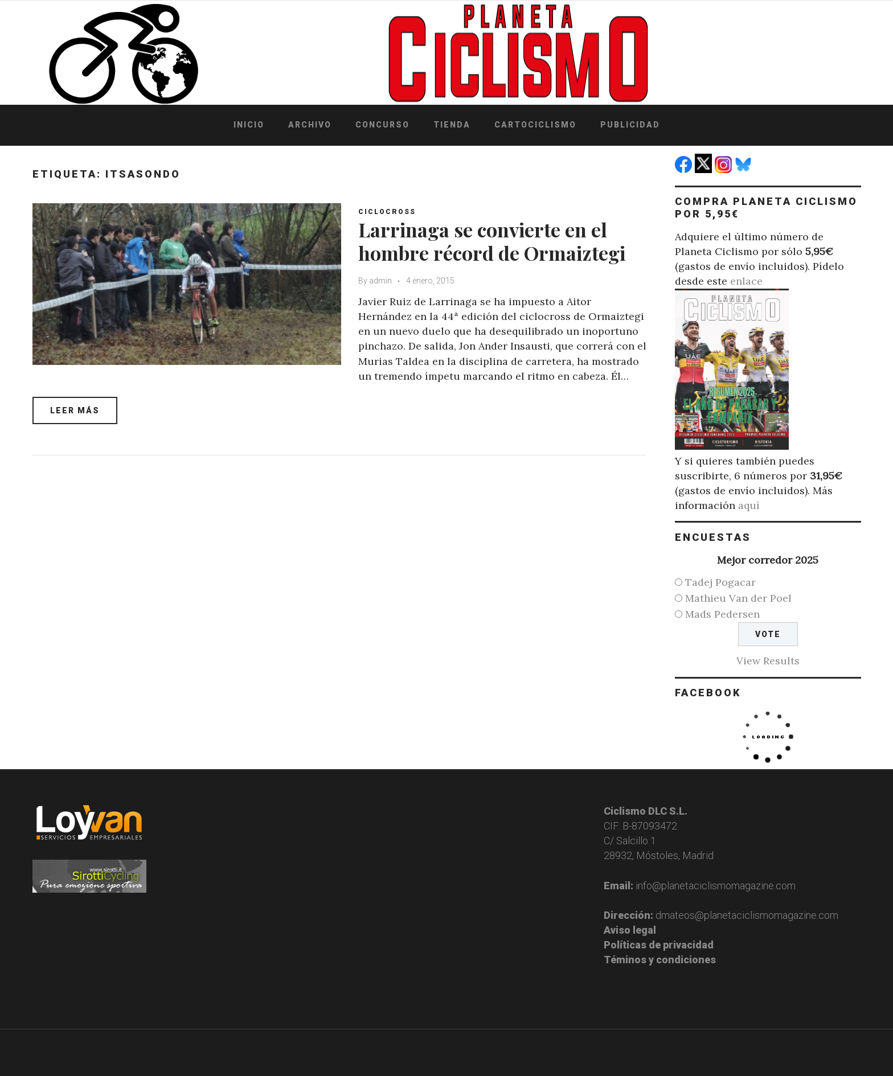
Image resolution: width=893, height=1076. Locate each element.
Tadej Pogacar (720, 582)
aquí (749, 505)
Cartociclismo (535, 124)
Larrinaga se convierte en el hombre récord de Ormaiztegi (491, 241)
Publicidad (630, 124)
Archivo (309, 124)
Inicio (249, 124)
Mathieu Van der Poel (738, 598)
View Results (768, 660)
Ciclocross (387, 212)
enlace (746, 281)
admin (380, 280)
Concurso (382, 124)
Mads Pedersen (722, 614)
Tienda (451, 124)
